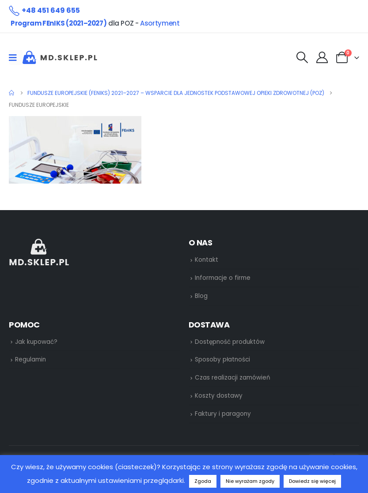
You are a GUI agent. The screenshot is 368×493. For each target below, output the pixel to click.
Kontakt (206, 260)
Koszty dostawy (219, 395)
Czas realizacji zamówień (232, 377)
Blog (201, 296)
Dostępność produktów (230, 342)
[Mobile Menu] (16, 57)
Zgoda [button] (202, 481)
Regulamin (30, 359)
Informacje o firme (222, 278)
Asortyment (159, 23)
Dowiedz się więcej (312, 481)
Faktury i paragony (223, 414)
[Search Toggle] (302, 58)
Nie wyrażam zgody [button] (250, 481)
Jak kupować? (36, 342)
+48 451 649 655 (51, 10)
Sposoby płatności (222, 359)
